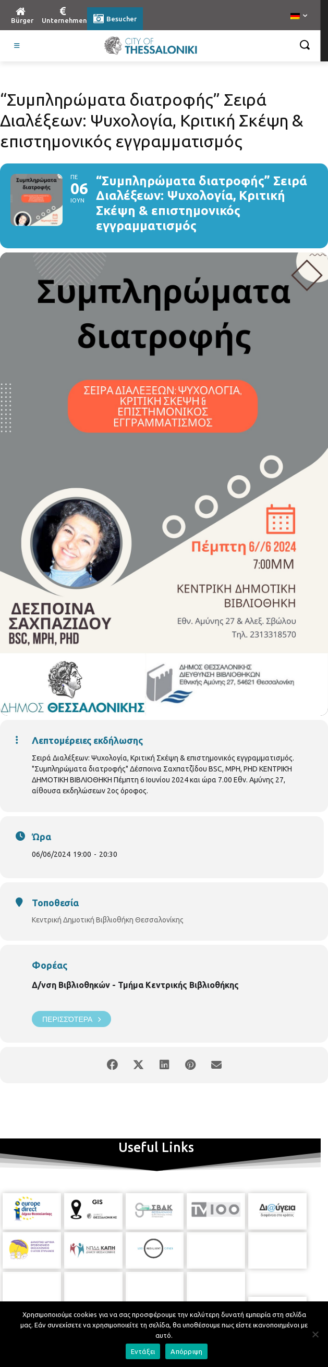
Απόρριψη (186, 1351)
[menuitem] (299, 16)
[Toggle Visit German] (17, 46)
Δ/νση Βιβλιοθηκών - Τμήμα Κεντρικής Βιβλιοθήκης (135, 985)
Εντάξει (143, 1351)
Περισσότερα (71, 1019)
